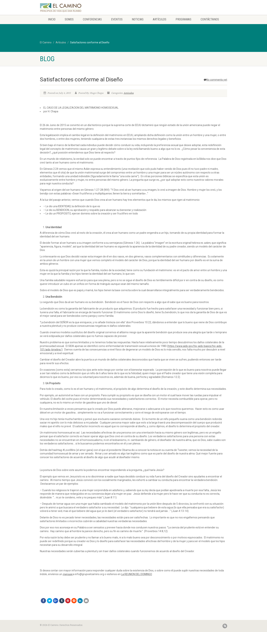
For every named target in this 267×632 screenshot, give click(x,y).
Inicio (51, 19)
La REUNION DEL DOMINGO (136, 574)
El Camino (46, 42)
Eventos (117, 19)
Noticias (138, 19)
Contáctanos (210, 19)
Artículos (159, 19)
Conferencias (92, 19)
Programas (183, 19)
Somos (69, 19)
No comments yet (215, 79)
